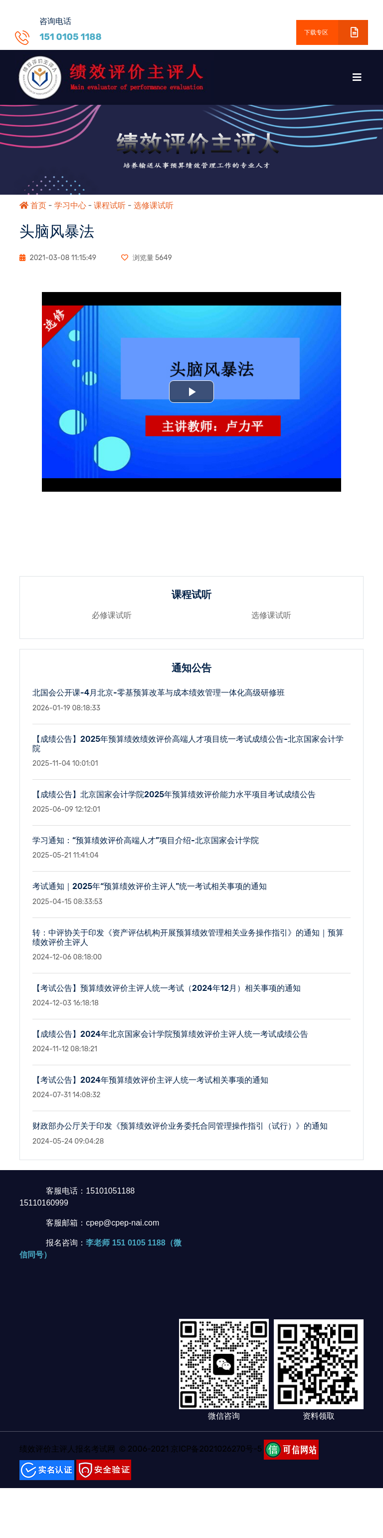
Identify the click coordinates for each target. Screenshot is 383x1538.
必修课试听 (112, 623)
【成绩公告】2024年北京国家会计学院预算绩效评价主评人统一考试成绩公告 (170, 1042)
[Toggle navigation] (357, 77)
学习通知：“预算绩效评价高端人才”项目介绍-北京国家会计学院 (145, 848)
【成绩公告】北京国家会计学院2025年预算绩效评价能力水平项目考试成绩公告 (174, 802)
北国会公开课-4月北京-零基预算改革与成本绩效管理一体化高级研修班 (158, 700)
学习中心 (70, 205)
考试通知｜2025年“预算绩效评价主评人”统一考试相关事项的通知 (149, 894)
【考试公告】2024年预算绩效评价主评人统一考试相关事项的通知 (150, 1088)
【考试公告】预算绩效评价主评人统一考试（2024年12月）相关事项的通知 (166, 996)
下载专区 (336, 32)
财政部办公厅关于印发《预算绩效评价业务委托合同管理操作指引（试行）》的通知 (180, 1134)
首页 (32, 205)
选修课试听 (154, 205)
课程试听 (110, 205)
